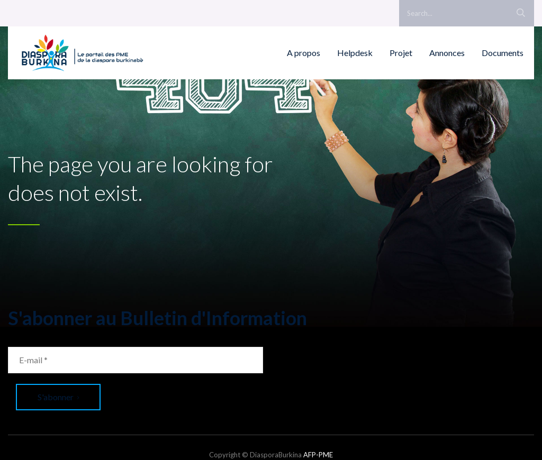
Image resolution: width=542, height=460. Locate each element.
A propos (303, 53)
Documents (502, 53)
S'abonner (58, 397)
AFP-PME (318, 454)
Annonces (447, 53)
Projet (401, 53)
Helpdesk (355, 53)
